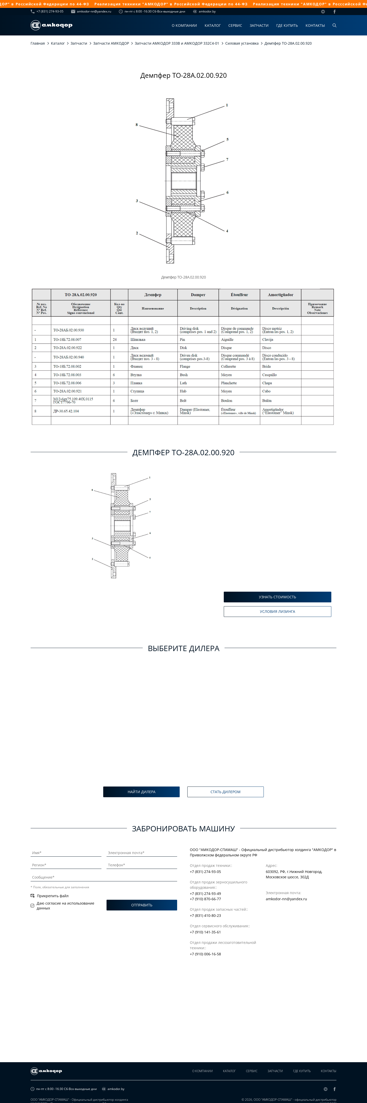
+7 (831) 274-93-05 (47, 11)
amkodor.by (204, 11)
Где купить (287, 25)
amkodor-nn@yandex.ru (91, 11)
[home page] (51, 25)
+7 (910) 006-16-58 (205, 954)
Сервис (235, 25)
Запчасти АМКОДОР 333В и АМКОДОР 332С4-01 (177, 43)
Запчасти (259, 25)
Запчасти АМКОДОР (111, 43)
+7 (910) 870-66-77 (205, 898)
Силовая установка (242, 43)
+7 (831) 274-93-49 (205, 893)
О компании (184, 25)
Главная (38, 43)
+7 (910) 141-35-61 (205, 932)
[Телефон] (142, 864)
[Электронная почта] (142, 852)
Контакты (315, 25)
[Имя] (66, 852)
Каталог (213, 25)
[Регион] (66, 864)
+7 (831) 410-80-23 (205, 915)
